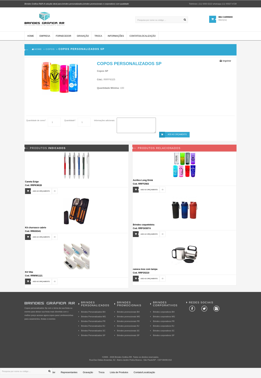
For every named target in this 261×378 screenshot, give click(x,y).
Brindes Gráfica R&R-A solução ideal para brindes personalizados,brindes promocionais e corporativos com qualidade (76, 4)
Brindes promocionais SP (128, 336)
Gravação (83, 37)
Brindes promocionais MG (128, 318)
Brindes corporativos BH (164, 313)
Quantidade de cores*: (36, 121)
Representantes (69, 373)
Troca (98, 37)
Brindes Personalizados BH (93, 313)
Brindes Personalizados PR (93, 322)
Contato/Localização (143, 37)
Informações (116, 37)
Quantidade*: (70, 121)
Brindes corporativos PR (164, 322)
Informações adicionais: (104, 121)
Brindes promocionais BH (128, 313)
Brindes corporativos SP (163, 336)
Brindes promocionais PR (128, 322)
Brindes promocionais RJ (128, 327)
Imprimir (225, 62)
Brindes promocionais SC (128, 332)
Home (30, 37)
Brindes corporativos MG (164, 318)
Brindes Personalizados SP (93, 336)
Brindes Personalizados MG (93, 318)
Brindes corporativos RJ (163, 327)
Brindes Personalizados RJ (93, 327)
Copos (50, 50)
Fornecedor (63, 37)
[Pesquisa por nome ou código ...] (161, 19)
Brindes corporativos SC (164, 332)
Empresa (45, 37)
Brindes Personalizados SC (93, 332)
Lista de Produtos (119, 373)
